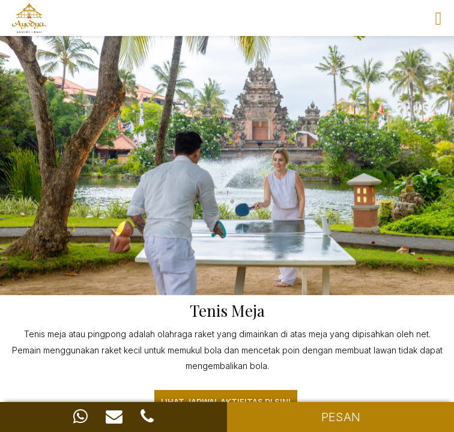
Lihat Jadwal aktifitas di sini (226, 401)
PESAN (340, 417)
